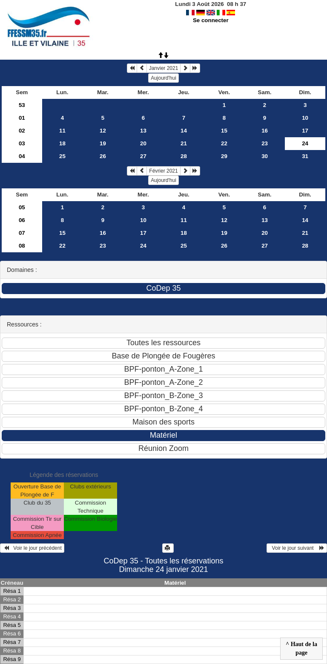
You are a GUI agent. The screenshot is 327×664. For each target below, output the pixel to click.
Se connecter (211, 20)
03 (22, 143)
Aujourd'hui (163, 78)
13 (143, 130)
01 (22, 118)
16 (264, 130)
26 (103, 156)
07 (22, 233)
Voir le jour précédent (32, 548)
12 (103, 130)
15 (224, 130)
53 (22, 105)
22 (224, 143)
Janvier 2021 (163, 68)
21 (184, 143)
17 (305, 130)
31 (305, 156)
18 (62, 143)
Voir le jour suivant (296, 548)
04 (22, 156)
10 (305, 118)
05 (22, 207)
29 (224, 156)
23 (264, 143)
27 (143, 156)
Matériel (175, 583)
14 (184, 130)
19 (103, 143)
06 (22, 220)
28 (184, 156)
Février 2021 (163, 171)
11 (62, 130)
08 (22, 246)
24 (143, 246)
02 (22, 130)
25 (62, 156)
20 (143, 143)
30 (264, 156)
